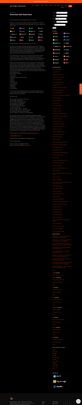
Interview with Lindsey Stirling (58, 162)
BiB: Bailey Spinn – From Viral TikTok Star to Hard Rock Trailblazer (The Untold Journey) (61, 237)
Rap (53, 317)
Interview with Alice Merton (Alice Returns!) (60, 201)
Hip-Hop (54, 327)
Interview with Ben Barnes (57, 206)
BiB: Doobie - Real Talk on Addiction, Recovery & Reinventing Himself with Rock (61, 259)
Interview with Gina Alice (57, 342)
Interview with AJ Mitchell (57, 105)
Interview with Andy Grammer (58, 193)
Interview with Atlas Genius (57, 299)
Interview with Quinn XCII (57, 165)
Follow (70, 6)
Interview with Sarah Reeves (58, 282)
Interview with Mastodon (57, 136)
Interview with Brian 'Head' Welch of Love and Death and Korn (62, 174)
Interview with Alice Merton (58, 186)
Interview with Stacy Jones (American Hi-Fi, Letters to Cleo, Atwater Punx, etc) (62, 183)
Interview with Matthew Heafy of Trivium (60, 160)
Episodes (37, 5)
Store (55, 5)
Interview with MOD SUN (57, 79)
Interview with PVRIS (56, 139)
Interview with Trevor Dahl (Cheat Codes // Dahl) (61, 95)
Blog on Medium (55, 403)
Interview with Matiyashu (57, 223)
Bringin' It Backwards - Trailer (58, 274)
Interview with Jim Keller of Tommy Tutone (60, 168)
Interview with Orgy (56, 103)
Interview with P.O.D (56, 71)
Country (55, 366)
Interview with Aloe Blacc (57, 179)
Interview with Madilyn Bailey (58, 214)
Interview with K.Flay (56, 84)
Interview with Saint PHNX (57, 211)
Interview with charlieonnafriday (58, 231)
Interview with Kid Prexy (57, 322)
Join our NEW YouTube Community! (41, 1)
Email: (53, 24)
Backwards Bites (55, 401)
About (46, 5)
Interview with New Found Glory (58, 123)
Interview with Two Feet (57, 108)
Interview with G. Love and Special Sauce (60, 116)
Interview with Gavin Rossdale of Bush (59, 144)
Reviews (62, 7)
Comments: (54, 21)
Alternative (55, 307)
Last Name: (54, 15)
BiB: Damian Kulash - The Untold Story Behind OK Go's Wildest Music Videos (62, 248)
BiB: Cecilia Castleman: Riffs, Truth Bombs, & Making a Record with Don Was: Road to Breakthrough (62, 263)
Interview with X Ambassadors (58, 90)
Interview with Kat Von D (57, 100)
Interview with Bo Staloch (57, 289)
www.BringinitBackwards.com (16, 135)
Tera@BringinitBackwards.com (32, 133)
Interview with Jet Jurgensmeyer (58, 279)
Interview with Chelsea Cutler (58, 155)
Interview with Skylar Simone (58, 339)
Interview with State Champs (58, 134)
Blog (58, 5)
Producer (55, 365)
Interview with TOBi (56, 332)
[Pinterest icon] (67, 404)
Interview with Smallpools (57, 92)
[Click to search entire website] (66, 7)
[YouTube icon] (63, 402)
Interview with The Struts (57, 121)
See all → (54, 270)
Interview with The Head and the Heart (60, 204)
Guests (62, 5)
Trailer (54, 272)
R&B (53, 337)
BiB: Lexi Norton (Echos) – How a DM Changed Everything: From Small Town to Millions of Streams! (62, 244)
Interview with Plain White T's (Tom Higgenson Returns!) (61, 220)
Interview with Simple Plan (57, 188)
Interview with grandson (57, 97)
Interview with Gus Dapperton (58, 199)
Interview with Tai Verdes (57, 209)
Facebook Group (26, 145)
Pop (53, 287)
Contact (50, 5)
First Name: (54, 12)
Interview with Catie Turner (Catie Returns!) (60, 152)
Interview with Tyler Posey (57, 149)
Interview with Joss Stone (57, 129)
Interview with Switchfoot (57, 118)
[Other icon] (70, 404)
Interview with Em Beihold (57, 147)
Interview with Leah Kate (57, 217)
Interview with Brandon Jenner (58, 74)
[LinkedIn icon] (63, 404)
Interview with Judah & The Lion (58, 226)
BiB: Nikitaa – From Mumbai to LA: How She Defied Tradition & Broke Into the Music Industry (62, 256)
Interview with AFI (56, 157)
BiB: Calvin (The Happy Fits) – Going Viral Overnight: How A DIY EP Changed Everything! (62, 267)
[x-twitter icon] (69, 402)
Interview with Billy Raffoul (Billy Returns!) (60, 142)
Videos (42, 5)
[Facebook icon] (67, 402)
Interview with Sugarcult (57, 191)
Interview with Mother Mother (58, 82)
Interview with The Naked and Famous (59, 113)
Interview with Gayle (56, 177)
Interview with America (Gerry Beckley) (60, 87)
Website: (54, 18)
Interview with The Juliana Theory (59, 126)
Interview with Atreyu (56, 196)
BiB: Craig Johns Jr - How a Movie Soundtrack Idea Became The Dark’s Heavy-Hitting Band (62, 240)
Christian (55, 277)
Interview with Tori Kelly (57, 110)
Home (33, 5)
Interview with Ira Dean (57, 302)
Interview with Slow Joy (57, 312)
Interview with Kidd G (56, 170)
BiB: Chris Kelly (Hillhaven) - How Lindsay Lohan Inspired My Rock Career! (61, 252)
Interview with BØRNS (56, 292)
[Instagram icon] (65, 402)
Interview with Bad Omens (57, 69)
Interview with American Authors (58, 77)
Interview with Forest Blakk (57, 228)
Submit (54, 27)
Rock (54, 297)
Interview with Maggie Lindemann (59, 131)
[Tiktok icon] (65, 404)
